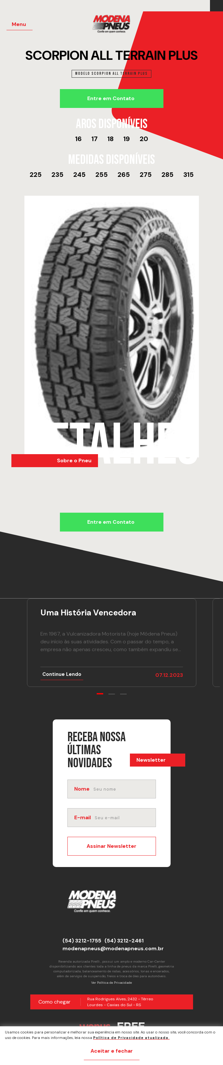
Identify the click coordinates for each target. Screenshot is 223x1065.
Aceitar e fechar (112, 1050)
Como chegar (54, 1001)
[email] (124, 817)
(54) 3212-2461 (124, 940)
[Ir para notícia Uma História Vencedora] (111, 642)
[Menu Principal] (20, 24)
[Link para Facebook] (214, 5)
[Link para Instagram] (218, 5)
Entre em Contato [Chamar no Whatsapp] (110, 98)
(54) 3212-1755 (82, 940)
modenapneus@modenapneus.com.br (113, 948)
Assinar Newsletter (111, 846)
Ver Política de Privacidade (111, 982)
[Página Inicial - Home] (115, 26)
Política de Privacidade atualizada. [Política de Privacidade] (131, 1037)
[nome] (124, 789)
